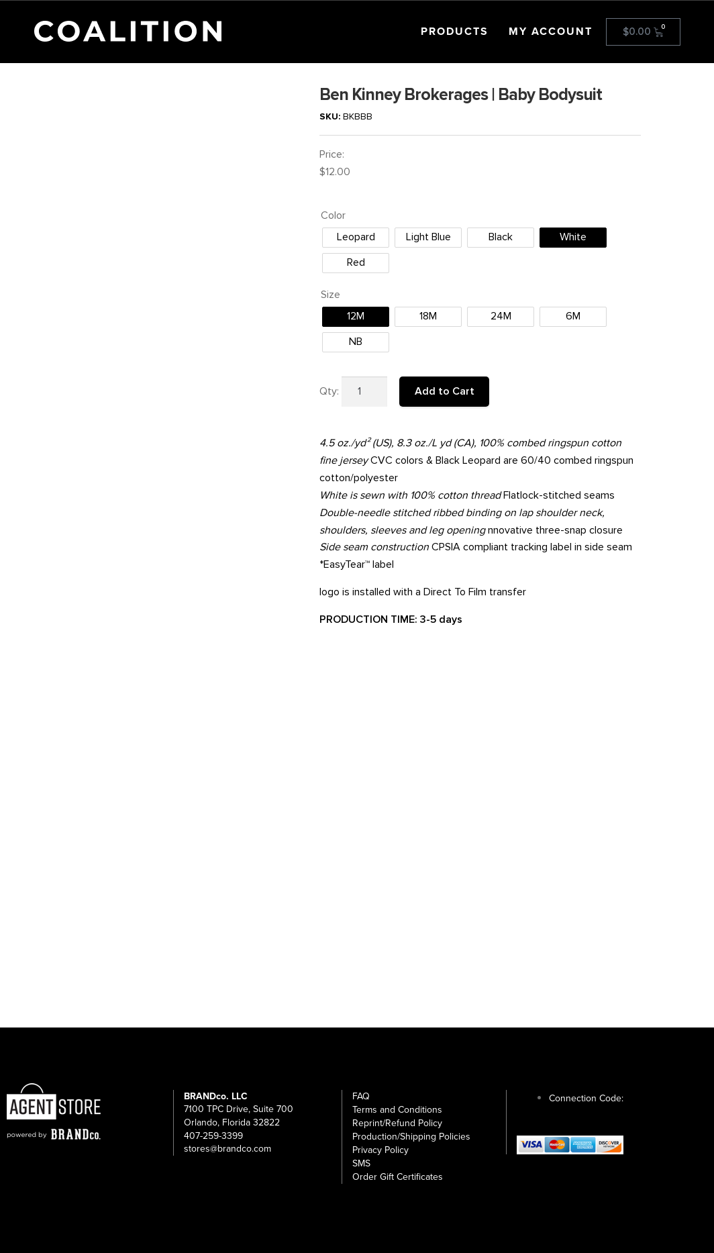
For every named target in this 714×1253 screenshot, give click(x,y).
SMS (361, 1163)
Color (333, 215)
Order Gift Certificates (397, 1177)
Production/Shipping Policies (411, 1136)
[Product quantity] (364, 392)
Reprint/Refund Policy (397, 1123)
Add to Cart (444, 391)
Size (330, 294)
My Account (551, 31)
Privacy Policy (380, 1150)
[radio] (355, 238)
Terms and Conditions (397, 1109)
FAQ (361, 1096)
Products (455, 31)
